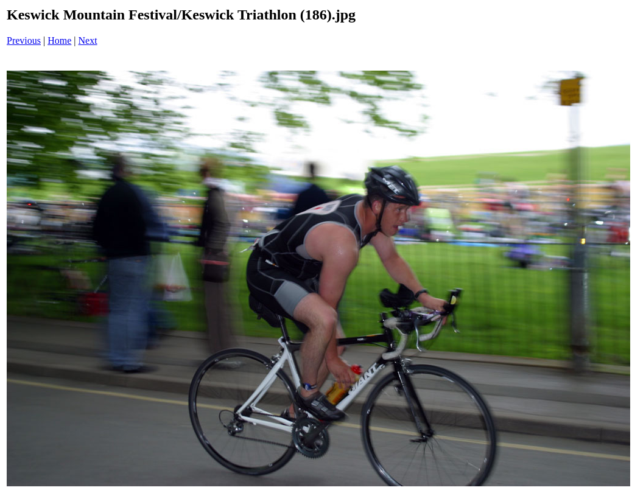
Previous (24, 40)
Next (88, 40)
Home (59, 40)
